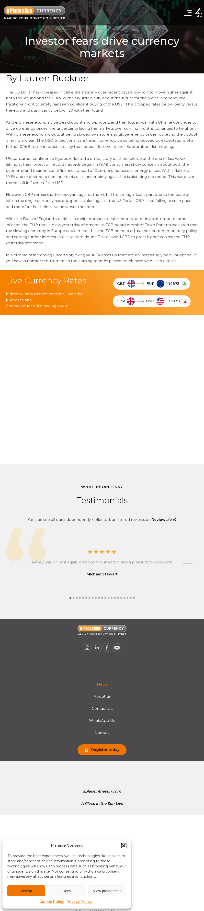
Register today (105, 749)
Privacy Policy (79, 901)
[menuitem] (102, 684)
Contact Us (102, 708)
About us (102, 696)
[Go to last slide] (16, 564)
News (102, 684)
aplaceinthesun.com (102, 791)
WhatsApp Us (102, 720)
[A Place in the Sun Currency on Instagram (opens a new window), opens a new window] (87, 647)
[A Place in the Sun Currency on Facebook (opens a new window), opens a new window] (107, 647)
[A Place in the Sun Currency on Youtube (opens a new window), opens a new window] (117, 647)
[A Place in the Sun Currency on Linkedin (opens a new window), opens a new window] (97, 647)
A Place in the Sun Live (102, 803)
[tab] (70, 598)
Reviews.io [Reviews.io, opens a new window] (164, 519)
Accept (26, 891)
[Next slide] (188, 564)
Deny (66, 891)
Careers (102, 732)
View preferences (107, 891)
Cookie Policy (51, 901)
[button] (123, 845)
